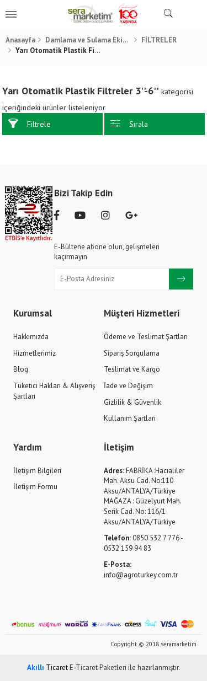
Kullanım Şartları (130, 418)
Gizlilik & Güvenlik (132, 402)
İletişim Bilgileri (37, 470)
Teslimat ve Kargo (132, 369)
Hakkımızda (31, 336)
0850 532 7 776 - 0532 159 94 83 (143, 543)
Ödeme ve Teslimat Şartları (146, 336)
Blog (20, 369)
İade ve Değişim (128, 385)
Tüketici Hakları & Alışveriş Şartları (54, 391)
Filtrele (29, 124)
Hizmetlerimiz (34, 353)
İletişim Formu (35, 486)
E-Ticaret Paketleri (98, 667)
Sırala (129, 124)
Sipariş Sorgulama (132, 353)
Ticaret (47, 667)
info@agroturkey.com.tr (141, 570)
